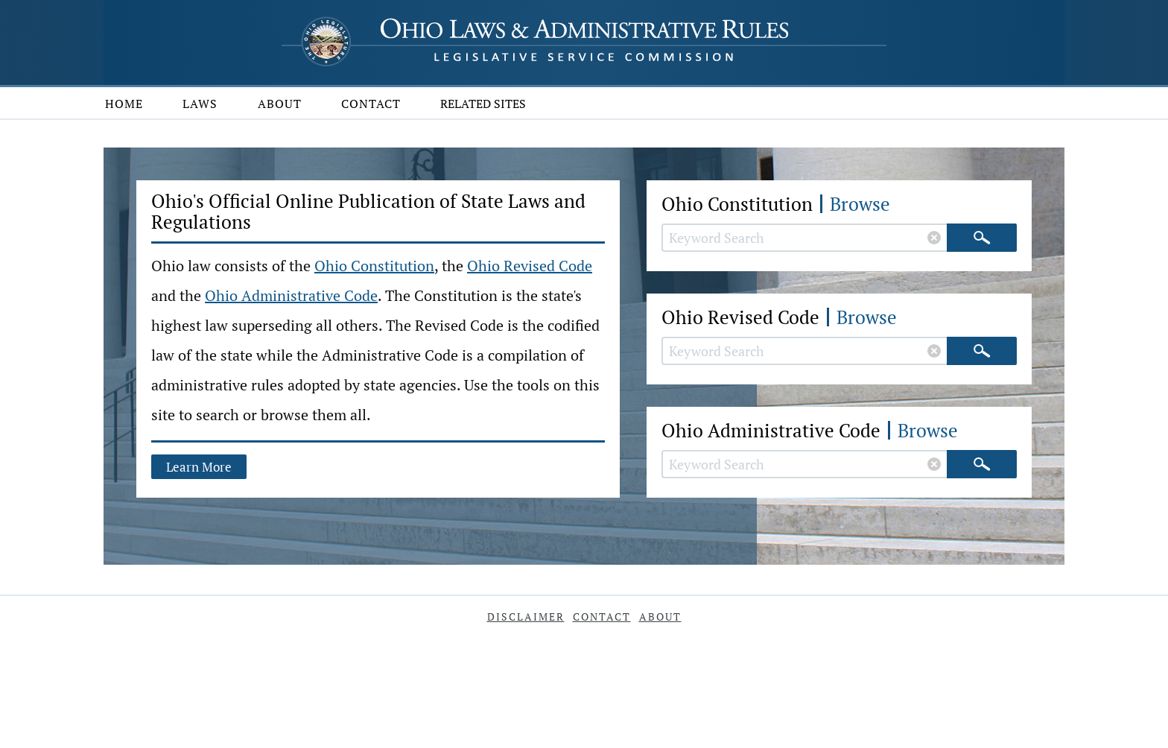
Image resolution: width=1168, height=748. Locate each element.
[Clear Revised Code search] (934, 351)
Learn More (199, 466)
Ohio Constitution (374, 266)
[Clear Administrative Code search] (934, 464)
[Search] (982, 238)
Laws (200, 103)
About (280, 103)
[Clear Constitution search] (934, 237)
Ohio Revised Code (529, 266)
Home (124, 103)
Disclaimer (526, 616)
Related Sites (483, 103)
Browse (860, 203)
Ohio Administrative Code (291, 295)
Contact (371, 103)
